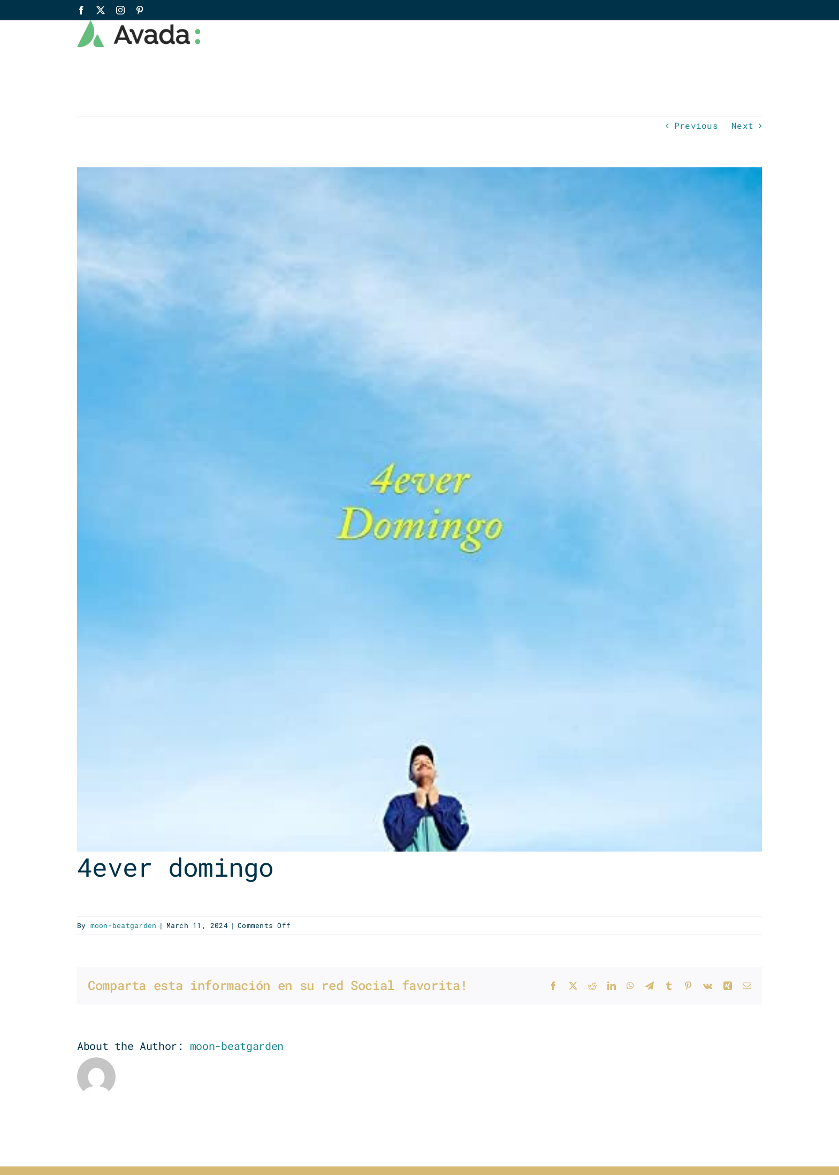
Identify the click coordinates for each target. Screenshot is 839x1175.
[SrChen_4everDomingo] (419, 509)
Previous (696, 125)
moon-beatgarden (123, 925)
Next (742, 125)
